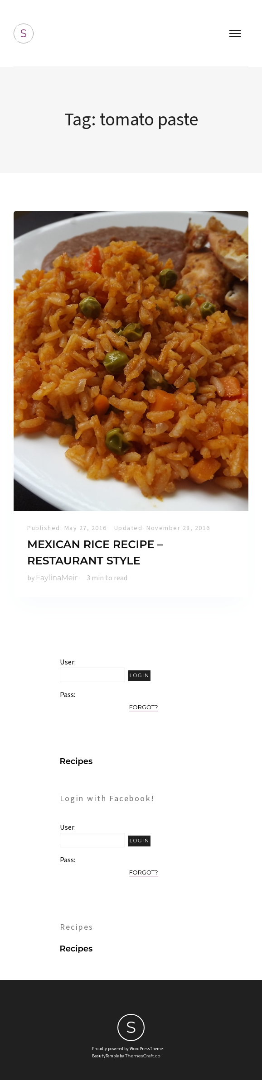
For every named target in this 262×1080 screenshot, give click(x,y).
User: (68, 662)
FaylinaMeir (57, 577)
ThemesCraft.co (142, 1056)
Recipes (76, 761)
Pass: (67, 695)
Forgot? (143, 707)
